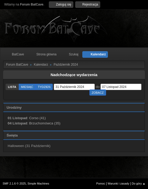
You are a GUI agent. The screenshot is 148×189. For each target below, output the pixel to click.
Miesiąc (27, 86)
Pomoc (100, 183)
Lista (12, 86)
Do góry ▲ (138, 183)
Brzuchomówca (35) (44, 123)
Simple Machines (38, 183)
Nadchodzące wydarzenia (74, 75)
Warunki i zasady (118, 183)
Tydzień (44, 86)
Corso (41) (37, 118)
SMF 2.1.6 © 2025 (14, 183)
